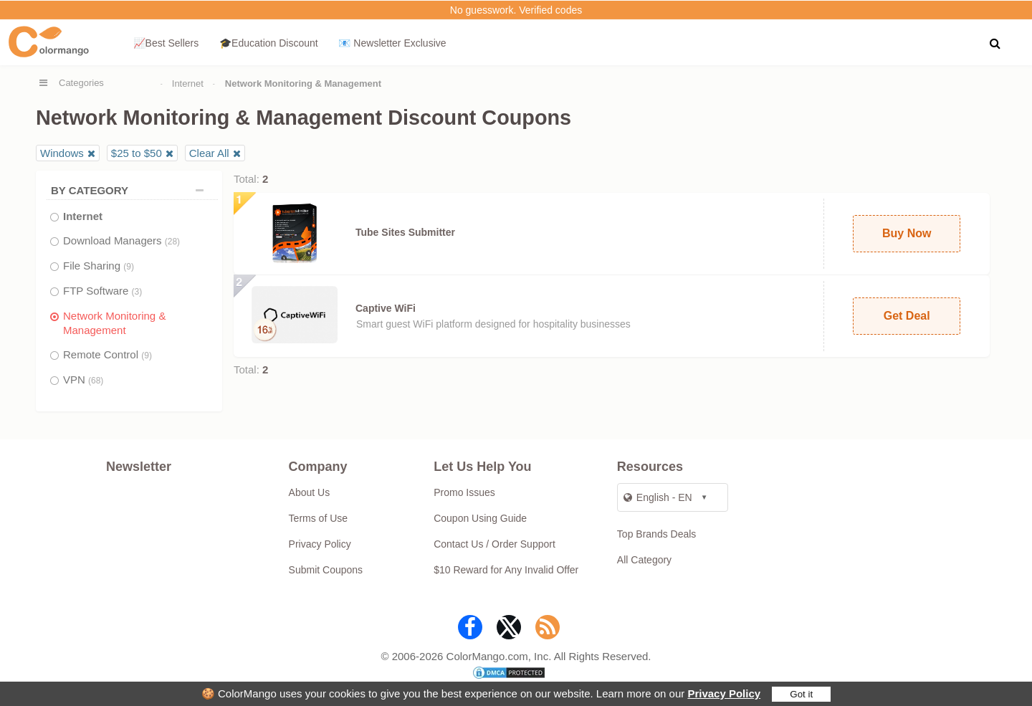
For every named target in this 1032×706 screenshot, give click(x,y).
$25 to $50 (136, 153)
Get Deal (907, 316)
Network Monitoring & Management (114, 323)
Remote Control (107, 354)
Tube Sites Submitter (405, 232)
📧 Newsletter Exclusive (392, 43)
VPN (83, 379)
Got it (801, 694)
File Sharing (98, 265)
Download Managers (121, 240)
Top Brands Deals (657, 534)
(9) (128, 267)
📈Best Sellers (166, 43)
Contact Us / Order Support (494, 544)
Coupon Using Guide (480, 518)
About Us (309, 492)
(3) (137, 292)
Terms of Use (318, 518)
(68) (95, 381)
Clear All (209, 153)
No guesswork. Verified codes (516, 10)
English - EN (658, 497)
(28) (172, 242)
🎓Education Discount (268, 43)
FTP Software (102, 291)
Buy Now (906, 233)
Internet (188, 83)
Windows (62, 153)
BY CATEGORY (131, 190)
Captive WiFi (385, 308)
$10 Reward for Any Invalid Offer (506, 570)
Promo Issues (464, 492)
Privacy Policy (723, 693)
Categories (81, 82)
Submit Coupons (326, 570)
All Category (644, 560)
